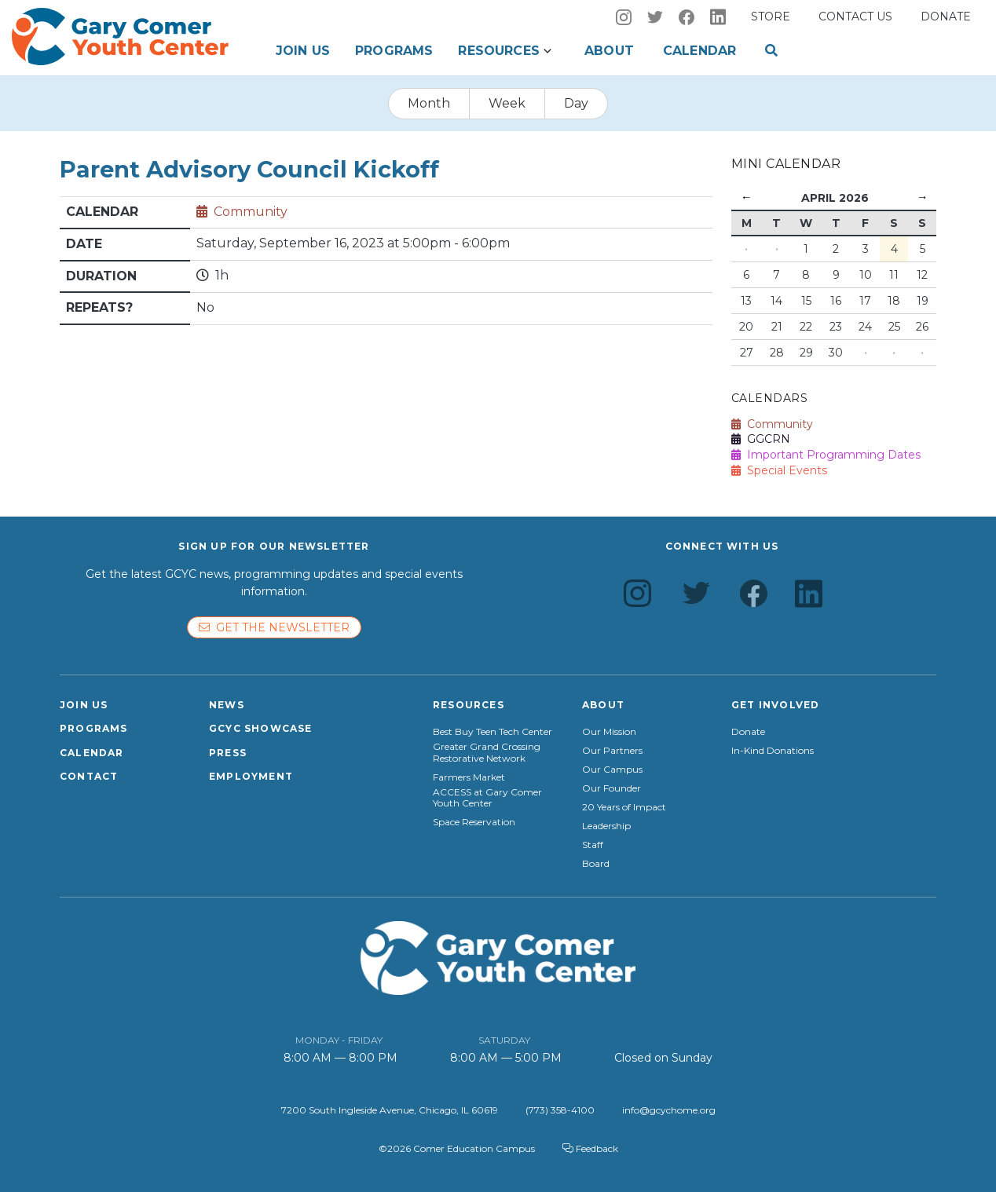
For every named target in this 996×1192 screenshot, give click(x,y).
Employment (251, 776)
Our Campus (612, 769)
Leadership (606, 826)
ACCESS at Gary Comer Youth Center (487, 798)
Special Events (779, 470)
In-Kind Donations (772, 750)
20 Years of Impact (624, 807)
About (609, 50)
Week (507, 103)
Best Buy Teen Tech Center (492, 731)
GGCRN (760, 439)
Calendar (699, 50)
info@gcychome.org (669, 1110)
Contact (89, 776)
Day (576, 103)
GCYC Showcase (261, 728)
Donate (946, 16)
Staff (592, 844)
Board (596, 863)
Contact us (855, 16)
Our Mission (609, 731)
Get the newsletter (274, 627)
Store (770, 16)
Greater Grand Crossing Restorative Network (486, 752)
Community (250, 211)
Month (429, 103)
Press (228, 753)
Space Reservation (474, 822)
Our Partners (612, 750)
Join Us (303, 50)
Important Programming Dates (826, 455)
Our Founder (611, 788)
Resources (498, 50)
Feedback (590, 1148)
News (226, 705)
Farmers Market (469, 777)
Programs (394, 50)
